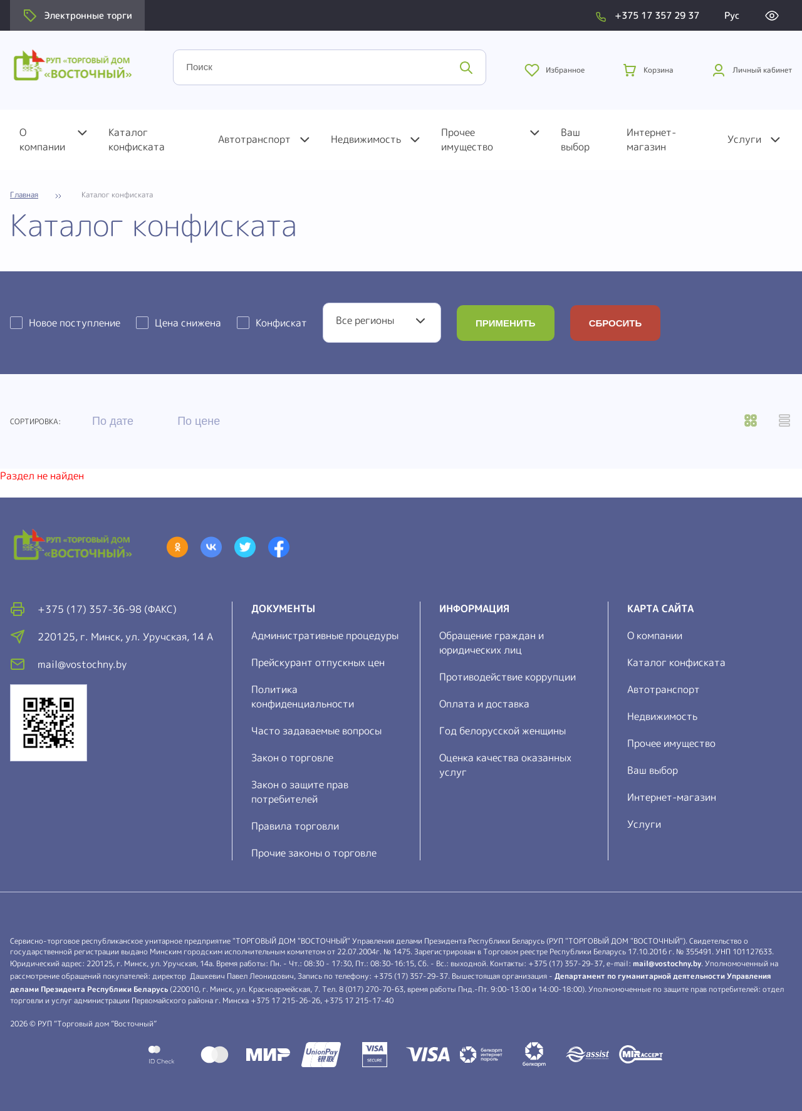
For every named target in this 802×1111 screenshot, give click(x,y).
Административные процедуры (324, 635)
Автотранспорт (254, 139)
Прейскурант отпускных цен (318, 662)
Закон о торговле (292, 757)
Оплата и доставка (484, 704)
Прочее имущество (467, 139)
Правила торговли (295, 826)
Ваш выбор (575, 139)
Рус (731, 15)
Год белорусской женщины (502, 731)
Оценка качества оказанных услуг (505, 765)
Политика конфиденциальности (302, 696)
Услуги (744, 139)
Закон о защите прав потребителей (299, 792)
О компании (42, 139)
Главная (24, 195)
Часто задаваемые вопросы (316, 731)
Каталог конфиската (136, 139)
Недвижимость (366, 139)
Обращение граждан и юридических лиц (491, 643)
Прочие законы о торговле (314, 853)
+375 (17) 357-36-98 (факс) (107, 609)
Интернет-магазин (651, 139)
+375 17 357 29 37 (657, 15)
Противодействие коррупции (507, 677)
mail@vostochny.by (667, 963)
